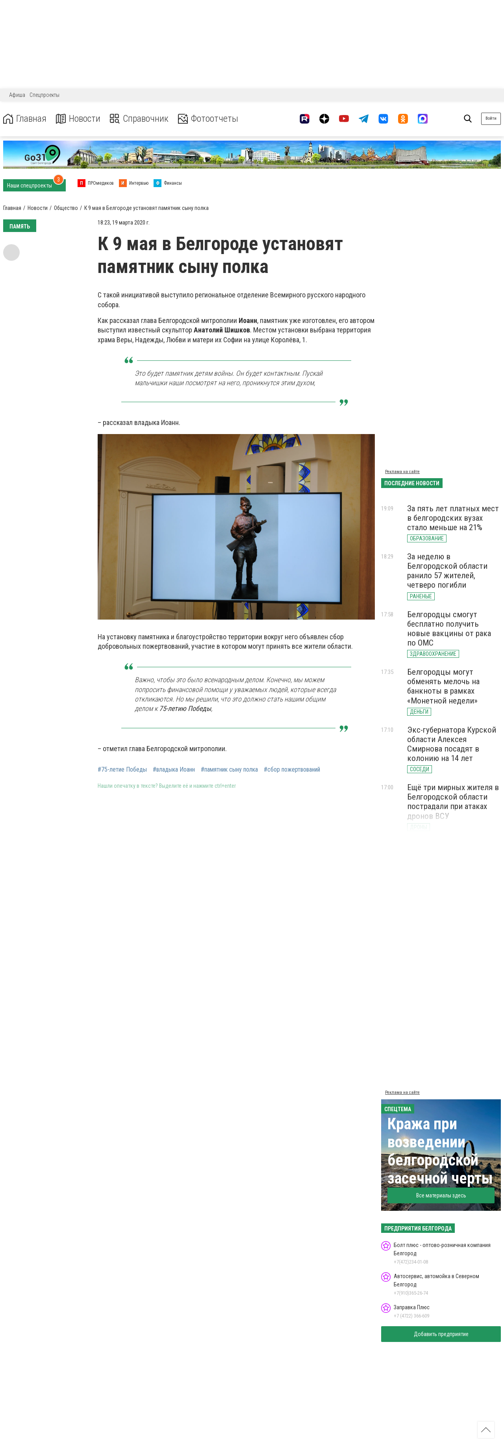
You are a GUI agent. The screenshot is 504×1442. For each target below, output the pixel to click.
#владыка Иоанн (174, 769)
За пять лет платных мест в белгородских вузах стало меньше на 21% (453, 518)
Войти (491, 118)
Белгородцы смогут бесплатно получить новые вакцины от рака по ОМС (449, 629)
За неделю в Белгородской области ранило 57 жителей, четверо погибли (447, 571)
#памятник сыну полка (229, 769)
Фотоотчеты (208, 118)
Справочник (139, 118)
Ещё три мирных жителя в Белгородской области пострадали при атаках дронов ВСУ (453, 801)
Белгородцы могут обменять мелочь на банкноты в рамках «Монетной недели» (443, 686)
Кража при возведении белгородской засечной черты (440, 1151)
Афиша (17, 95)
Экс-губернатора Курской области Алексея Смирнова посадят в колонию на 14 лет (451, 744)
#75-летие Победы (122, 769)
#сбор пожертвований (292, 769)
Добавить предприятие (441, 1334)
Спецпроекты (44, 95)
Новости (78, 118)
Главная (24, 118)
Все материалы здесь (441, 1195)
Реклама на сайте (402, 471)
